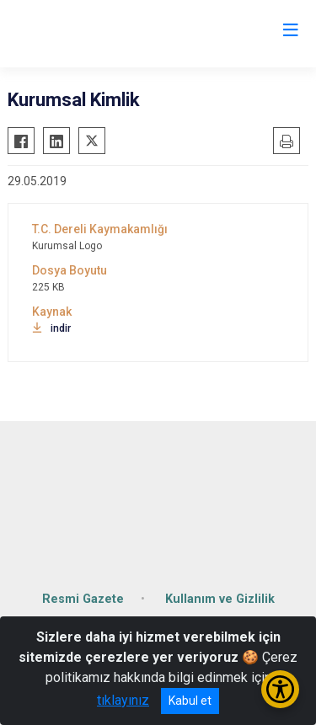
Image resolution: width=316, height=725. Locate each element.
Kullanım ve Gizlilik (220, 599)
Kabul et (190, 700)
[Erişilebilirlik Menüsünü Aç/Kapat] (280, 689)
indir (51, 328)
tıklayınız (123, 700)
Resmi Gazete (83, 599)
